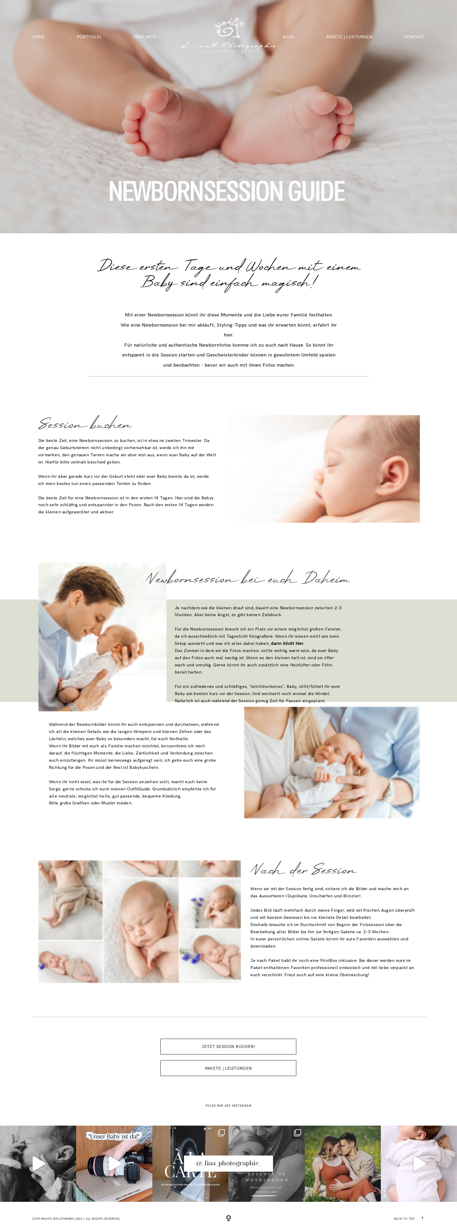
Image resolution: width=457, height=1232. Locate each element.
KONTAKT (414, 37)
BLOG (288, 37)
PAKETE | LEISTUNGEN (349, 37)
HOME (38, 37)
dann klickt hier (287, 643)
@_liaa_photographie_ (228, 1163)
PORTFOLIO (89, 37)
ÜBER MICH (145, 37)
